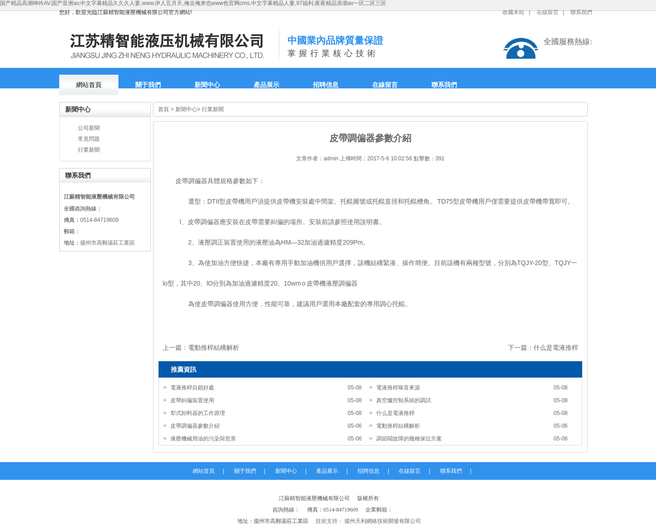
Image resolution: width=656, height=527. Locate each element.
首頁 (163, 109)
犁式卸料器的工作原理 (197, 413)
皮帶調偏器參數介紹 (195, 426)
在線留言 (548, 12)
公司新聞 (89, 128)
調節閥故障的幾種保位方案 (409, 438)
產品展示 (266, 85)
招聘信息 (325, 85)
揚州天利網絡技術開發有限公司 (382, 521)
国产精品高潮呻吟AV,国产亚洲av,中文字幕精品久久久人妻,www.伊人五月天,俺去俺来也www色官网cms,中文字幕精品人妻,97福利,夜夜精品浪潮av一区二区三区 (193, 3)
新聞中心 (207, 85)
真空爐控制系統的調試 (403, 400)
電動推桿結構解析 (213, 347)
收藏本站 (513, 12)
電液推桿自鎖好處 (192, 387)
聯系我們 (581, 12)
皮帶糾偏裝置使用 (192, 400)
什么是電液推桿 (555, 347)
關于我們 (148, 85)
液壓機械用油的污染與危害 (203, 438)
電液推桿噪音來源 (398, 387)
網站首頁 (89, 85)
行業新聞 (89, 150)
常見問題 (89, 139)
